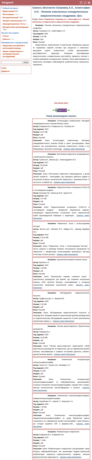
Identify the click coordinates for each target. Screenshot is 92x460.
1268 (21, 18)
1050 (4, 29)
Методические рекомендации (15, 27)
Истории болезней (10, 17)
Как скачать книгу (61, 103)
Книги (41, 19)
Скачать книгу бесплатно (74, 149)
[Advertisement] (61, 84)
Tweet (3, 68)
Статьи (6, 36)
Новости (6, 39)
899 (16, 11)
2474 (24, 21)
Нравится (5, 71)
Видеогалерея (9, 11)
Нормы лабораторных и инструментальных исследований (13, 54)
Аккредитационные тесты (14, 24)
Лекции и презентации (12, 21)
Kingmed (7, 2)
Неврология (49, 19)
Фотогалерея (8, 14)
